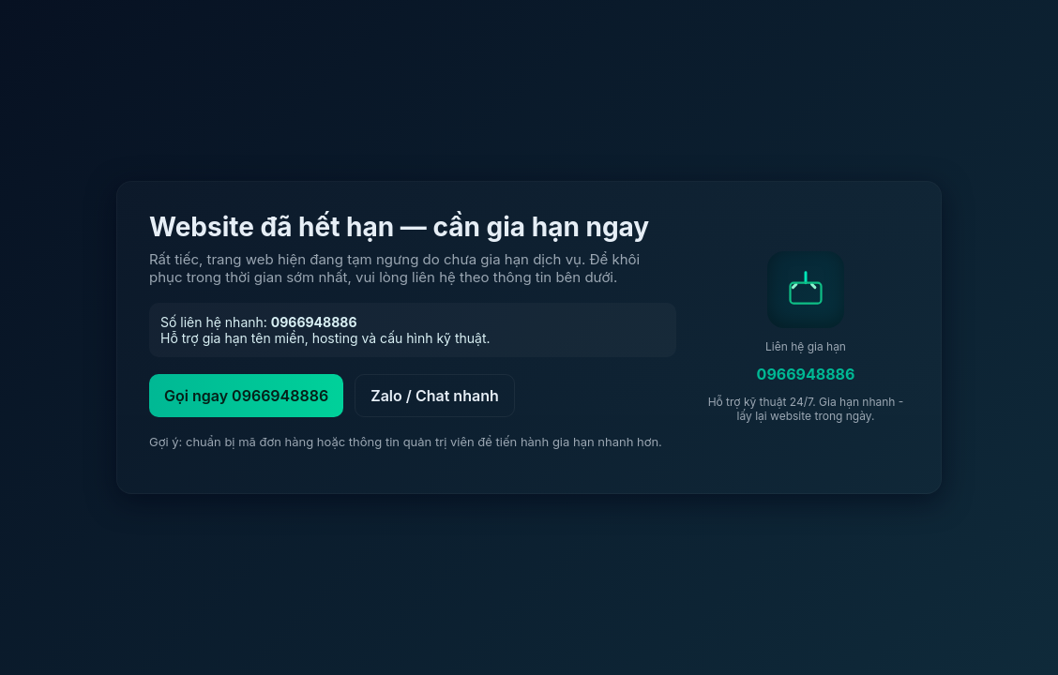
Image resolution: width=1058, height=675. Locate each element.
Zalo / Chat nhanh (434, 395)
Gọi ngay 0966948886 (246, 395)
